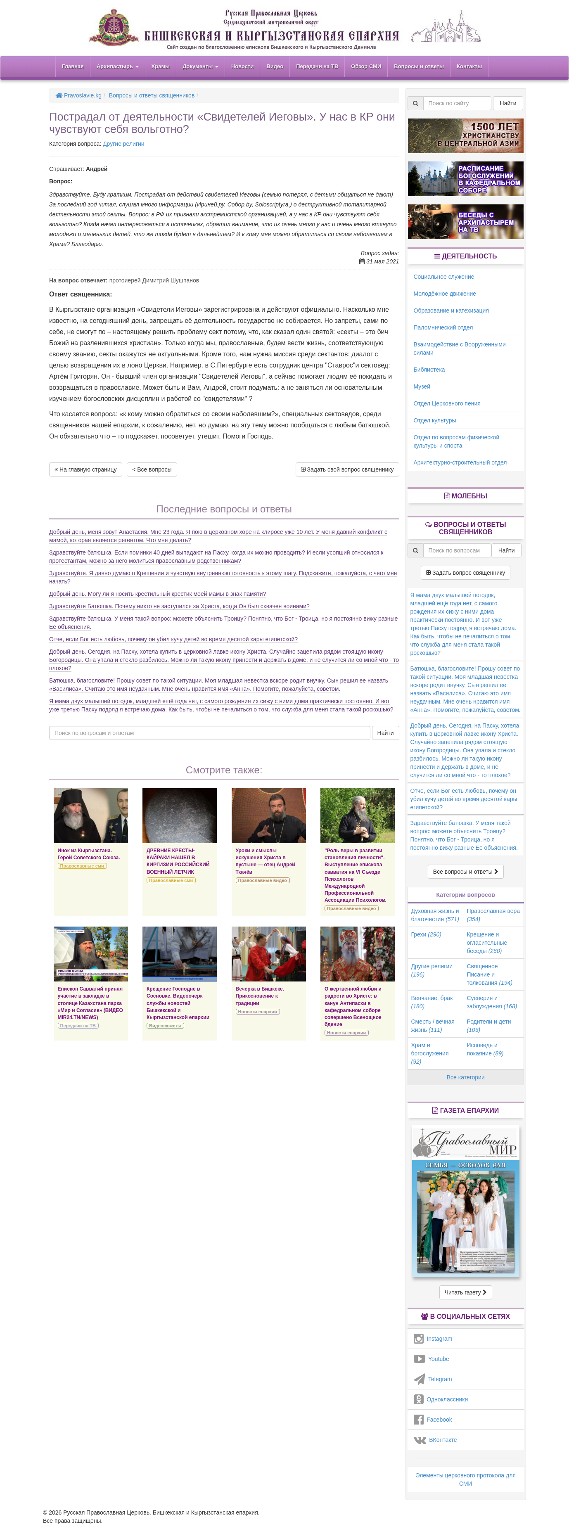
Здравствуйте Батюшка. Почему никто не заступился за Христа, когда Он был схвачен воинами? (179, 606)
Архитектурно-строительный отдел (460, 462)
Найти (385, 733)
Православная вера (493, 915)
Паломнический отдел (443, 327)
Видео (274, 66)
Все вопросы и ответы (465, 871)
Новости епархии (257, 1011)
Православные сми (82, 865)
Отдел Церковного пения (447, 403)
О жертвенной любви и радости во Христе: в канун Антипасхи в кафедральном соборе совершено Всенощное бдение (353, 1006)
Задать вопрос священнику (465, 572)
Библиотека (429, 369)
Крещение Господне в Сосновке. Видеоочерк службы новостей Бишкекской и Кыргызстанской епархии (178, 1003)
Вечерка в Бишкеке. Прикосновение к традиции (260, 996)
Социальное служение (444, 276)
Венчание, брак (432, 1002)
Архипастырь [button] (118, 66)
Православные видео (262, 880)
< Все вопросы (151, 469)
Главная (73, 66)
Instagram (433, 1338)
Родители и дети (489, 1025)
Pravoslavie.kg (78, 95)
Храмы (161, 66)
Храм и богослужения (430, 1053)
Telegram (433, 1379)
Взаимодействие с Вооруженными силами (460, 348)
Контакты (469, 66)
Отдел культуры (435, 420)
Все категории (466, 1077)
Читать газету (466, 1292)
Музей (422, 386)
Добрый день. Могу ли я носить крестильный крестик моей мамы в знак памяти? (157, 593)
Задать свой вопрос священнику (347, 469)
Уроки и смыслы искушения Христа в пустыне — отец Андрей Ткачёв (265, 861)
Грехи (426, 934)
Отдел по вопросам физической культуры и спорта (457, 441)
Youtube (431, 1359)
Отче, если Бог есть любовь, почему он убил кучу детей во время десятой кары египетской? (173, 639)
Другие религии (124, 143)
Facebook (433, 1419)
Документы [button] (200, 66)
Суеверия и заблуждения (492, 1002)
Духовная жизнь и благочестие (435, 915)
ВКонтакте (435, 1440)
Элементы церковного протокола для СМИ (466, 1479)
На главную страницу (86, 469)
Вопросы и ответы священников (152, 95)
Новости (242, 66)
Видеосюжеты (165, 1025)
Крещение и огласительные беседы (487, 942)
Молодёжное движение (445, 293)
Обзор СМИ (366, 66)
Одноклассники (441, 1399)
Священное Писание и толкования (489, 974)
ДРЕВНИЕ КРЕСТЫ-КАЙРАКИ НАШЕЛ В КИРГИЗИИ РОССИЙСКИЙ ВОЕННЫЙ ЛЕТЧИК (178, 861)
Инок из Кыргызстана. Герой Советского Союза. (89, 854)
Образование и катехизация (451, 310)
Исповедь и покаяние (485, 1049)
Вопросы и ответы (419, 66)
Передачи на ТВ (317, 66)
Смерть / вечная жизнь (433, 1025)
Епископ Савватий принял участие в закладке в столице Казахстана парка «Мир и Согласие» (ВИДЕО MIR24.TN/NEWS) (90, 1003)
